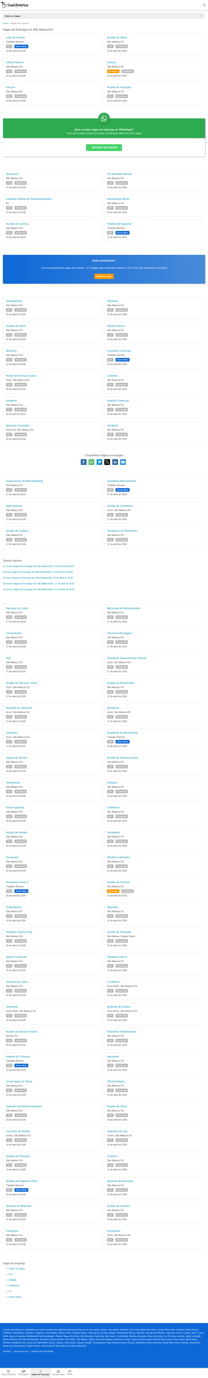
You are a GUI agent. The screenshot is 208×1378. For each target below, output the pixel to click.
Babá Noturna (14, 505)
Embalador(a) (14, 907)
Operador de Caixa (17, 608)
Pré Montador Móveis (119, 174)
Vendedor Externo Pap (19, 932)
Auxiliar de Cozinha (17, 223)
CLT (9, 46)
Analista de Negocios (119, 223)
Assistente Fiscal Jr (17, 882)
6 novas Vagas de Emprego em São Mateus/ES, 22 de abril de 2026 (38, 572)
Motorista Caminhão (17, 425)
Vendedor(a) (13, 782)
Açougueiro (113, 1230)
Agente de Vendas (16, 757)
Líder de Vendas (15, 37)
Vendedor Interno (117, 956)
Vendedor (112, 301)
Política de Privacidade (42, 1351)
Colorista (112, 375)
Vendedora (113, 832)
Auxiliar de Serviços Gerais (21, 683)
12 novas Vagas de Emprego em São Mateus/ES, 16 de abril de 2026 (38, 589)
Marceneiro (12, 174)
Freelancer (113, 71)
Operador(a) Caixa (16, 981)
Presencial (121, 46)
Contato (7, 1351)
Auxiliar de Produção (119, 87)
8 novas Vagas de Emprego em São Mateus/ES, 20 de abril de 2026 (38, 578)
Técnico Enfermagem (119, 633)
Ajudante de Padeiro (119, 1006)
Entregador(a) (14, 301)
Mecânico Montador (118, 857)
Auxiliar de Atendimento (120, 683)
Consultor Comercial (119, 350)
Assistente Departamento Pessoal (126, 658)
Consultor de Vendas (18, 1131)
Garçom (111, 62)
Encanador (12, 857)
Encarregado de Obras (19, 1081)
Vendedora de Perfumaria (122, 530)
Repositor (112, 907)
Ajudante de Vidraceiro (19, 707)
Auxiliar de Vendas (16, 832)
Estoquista (12, 1230)
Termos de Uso (21, 1351)
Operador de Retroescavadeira (24, 1106)
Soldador (112, 782)
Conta (69, 1372)
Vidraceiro (12, 732)
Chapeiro (112, 1156)
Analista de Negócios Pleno (22, 1181)
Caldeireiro (113, 807)
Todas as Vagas (17, 1268)
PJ (10, 1291)
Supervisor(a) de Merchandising (24, 481)
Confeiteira (113, 981)
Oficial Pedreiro (15, 62)
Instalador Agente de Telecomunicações (29, 198)
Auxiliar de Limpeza (17, 530)
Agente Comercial (16, 956)
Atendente (113, 707)
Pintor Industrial (15, 807)
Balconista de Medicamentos (123, 608)
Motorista (11, 350)
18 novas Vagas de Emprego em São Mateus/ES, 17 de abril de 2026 (38, 583)
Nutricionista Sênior (118, 198)
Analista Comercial (118, 400)
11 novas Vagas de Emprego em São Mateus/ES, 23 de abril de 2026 (38, 566)
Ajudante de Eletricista (120, 1181)
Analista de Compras (18, 1056)
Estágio (12, 1280)
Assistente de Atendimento (122, 732)
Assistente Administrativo (121, 481)
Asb (8, 658)
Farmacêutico (14, 633)
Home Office (21, 46)
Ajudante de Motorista (18, 1206)
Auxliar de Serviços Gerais (21, 375)
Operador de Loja (117, 1131)
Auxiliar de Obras (117, 37)
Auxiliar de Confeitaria (119, 505)
